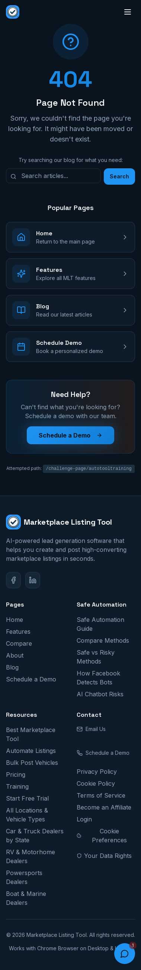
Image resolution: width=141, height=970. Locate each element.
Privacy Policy (97, 771)
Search (119, 176)
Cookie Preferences (102, 835)
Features (18, 631)
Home (14, 619)
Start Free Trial (27, 798)
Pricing (15, 774)
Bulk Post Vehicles (32, 762)
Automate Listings (31, 750)
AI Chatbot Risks (100, 694)
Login (84, 819)
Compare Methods (103, 640)
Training (17, 786)
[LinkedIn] (32, 580)
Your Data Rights (104, 855)
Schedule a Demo (70, 435)
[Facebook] (13, 580)
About (14, 655)
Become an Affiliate (104, 807)
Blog (12, 667)
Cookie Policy (96, 783)
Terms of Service (101, 795)
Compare (19, 643)
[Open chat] (124, 953)
